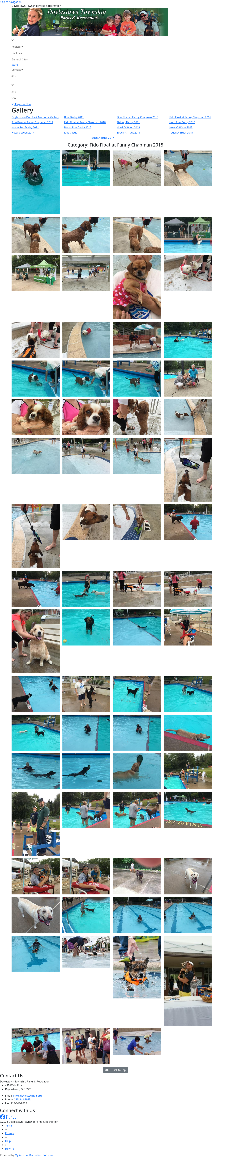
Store (15, 64)
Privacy (9, 1133)
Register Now (23, 104)
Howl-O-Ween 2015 (181, 127)
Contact (16, 69)
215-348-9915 (22, 1099)
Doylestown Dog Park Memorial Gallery (35, 117)
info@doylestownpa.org (27, 1095)
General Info (19, 59)
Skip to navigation (10, 2)
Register (16, 46)
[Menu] (14, 98)
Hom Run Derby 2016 (182, 122)
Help (8, 1141)
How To (9, 1148)
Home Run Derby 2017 (77, 127)
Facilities (17, 53)
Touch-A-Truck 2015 (181, 132)
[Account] (20, 76)
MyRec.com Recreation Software (34, 1155)
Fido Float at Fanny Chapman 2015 (137, 117)
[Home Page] (20, 40)
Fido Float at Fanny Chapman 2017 (32, 122)
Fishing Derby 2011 (128, 122)
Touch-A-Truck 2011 (128, 132)
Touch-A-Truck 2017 (102, 137)
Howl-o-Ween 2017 (23, 132)
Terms (9, 1125)
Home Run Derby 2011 (25, 127)
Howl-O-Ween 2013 (128, 127)
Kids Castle (70, 132)
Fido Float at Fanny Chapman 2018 (85, 122)
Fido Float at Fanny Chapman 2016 (190, 117)
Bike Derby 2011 (74, 117)
